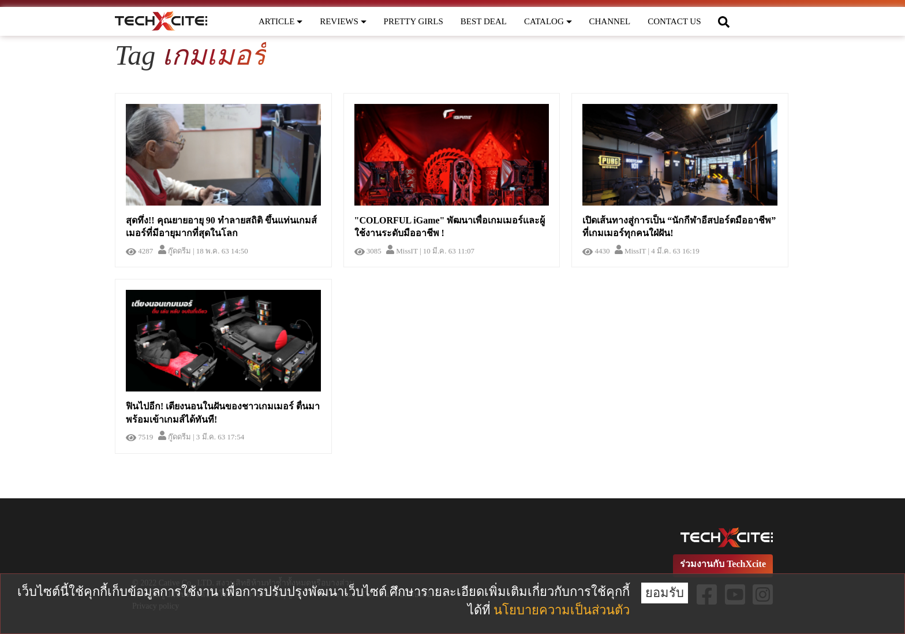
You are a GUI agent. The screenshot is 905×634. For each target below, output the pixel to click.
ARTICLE (280, 21)
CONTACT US (674, 21)
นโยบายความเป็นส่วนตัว (561, 610)
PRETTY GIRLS (413, 21)
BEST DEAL (484, 21)
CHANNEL (610, 21)
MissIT (402, 251)
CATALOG (548, 21)
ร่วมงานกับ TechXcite (723, 564)
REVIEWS (343, 21)
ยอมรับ (664, 592)
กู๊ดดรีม (174, 251)
